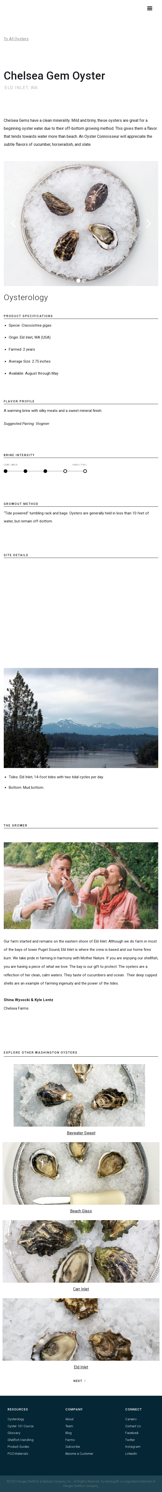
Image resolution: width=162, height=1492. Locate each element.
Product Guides (18, 1446)
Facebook (131, 1433)
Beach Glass (81, 1211)
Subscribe (72, 1446)
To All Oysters (16, 39)
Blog (68, 1433)
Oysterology (16, 1419)
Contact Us (133, 1426)
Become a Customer (79, 1453)
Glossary (14, 1433)
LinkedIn (131, 1453)
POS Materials (18, 1453)
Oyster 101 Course (21, 1426)
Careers (131, 1419)
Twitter (130, 1440)
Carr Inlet (81, 1289)
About (69, 1419)
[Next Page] (80, 1381)
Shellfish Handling (21, 1440)
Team (69, 1426)
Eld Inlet (81, 1367)
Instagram (132, 1446)
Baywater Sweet (81, 1133)
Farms (70, 1440)
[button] (149, 8)
